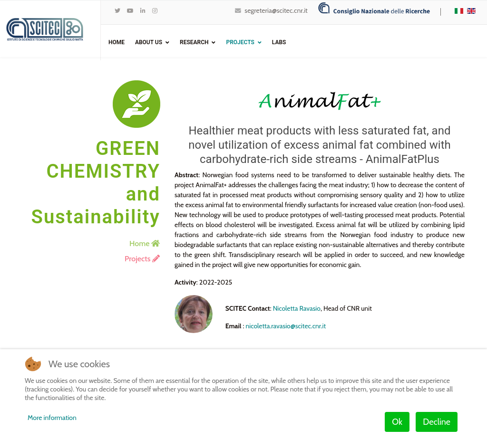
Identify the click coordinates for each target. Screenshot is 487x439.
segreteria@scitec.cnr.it (275, 10)
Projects (240, 42)
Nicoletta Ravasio (297, 308)
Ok (397, 422)
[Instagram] (154, 10)
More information (52, 417)
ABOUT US (148, 42)
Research (194, 42)
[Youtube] (130, 10)
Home (116, 42)
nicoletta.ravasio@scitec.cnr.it (286, 326)
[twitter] (117, 10)
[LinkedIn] (143, 10)
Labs (279, 42)
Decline (436, 422)
